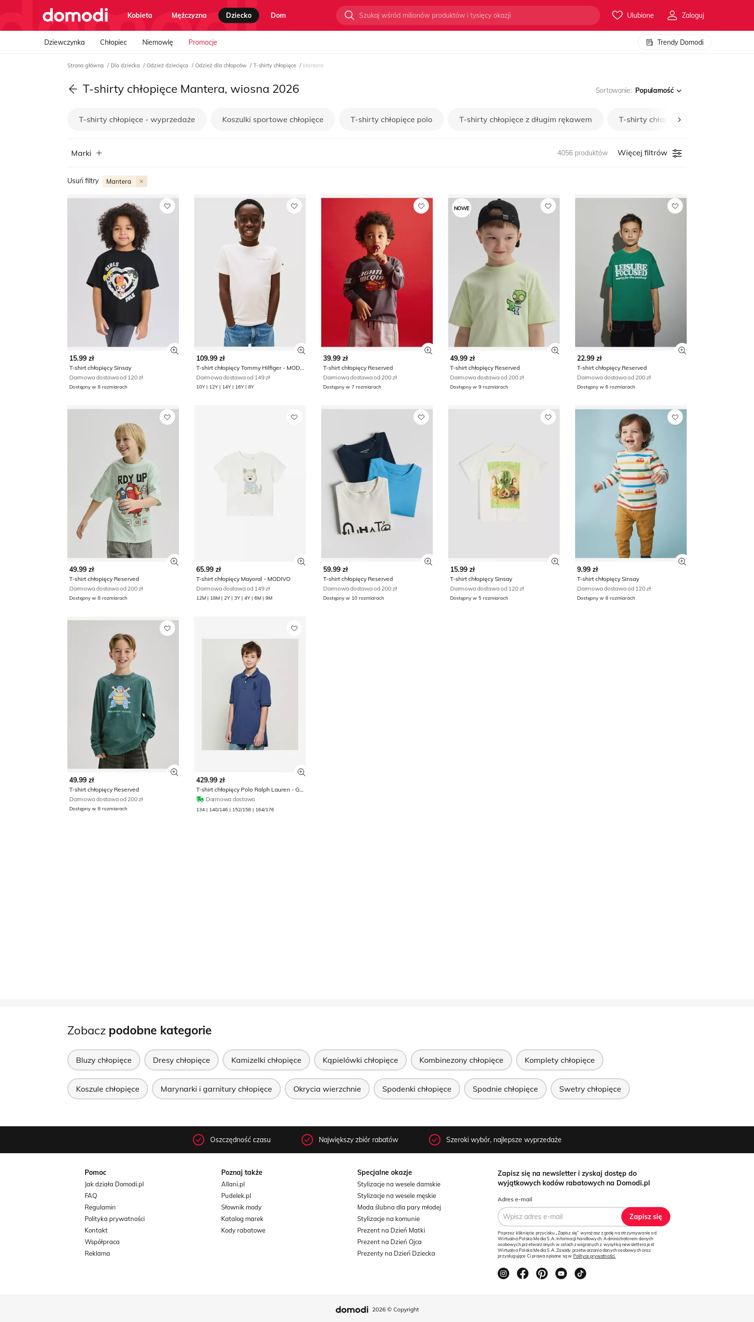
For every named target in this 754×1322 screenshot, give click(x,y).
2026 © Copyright (395, 1309)
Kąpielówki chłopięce (360, 1060)
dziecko (238, 15)
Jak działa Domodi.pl (114, 1184)
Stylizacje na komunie (388, 1218)
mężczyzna (189, 15)
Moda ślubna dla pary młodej (399, 1207)
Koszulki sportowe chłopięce (273, 119)
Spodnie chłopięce (505, 1089)
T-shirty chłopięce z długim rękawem (525, 119)
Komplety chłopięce (560, 1060)
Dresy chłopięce (181, 1060)
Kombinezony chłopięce (461, 1060)
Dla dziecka (126, 65)
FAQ (91, 1195)
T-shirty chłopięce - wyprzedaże (137, 119)
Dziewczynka (64, 42)
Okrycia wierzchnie (327, 1089)
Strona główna (86, 65)
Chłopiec (113, 42)
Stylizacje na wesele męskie (396, 1195)
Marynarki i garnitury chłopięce (216, 1089)
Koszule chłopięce (107, 1089)
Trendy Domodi (675, 42)
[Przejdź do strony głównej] (75, 15)
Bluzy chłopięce (104, 1060)
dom (278, 15)
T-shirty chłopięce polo (391, 119)
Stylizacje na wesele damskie (398, 1184)
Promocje (202, 42)
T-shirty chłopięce (275, 65)
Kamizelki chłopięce (266, 1060)
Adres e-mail (515, 1199)
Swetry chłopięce (590, 1089)
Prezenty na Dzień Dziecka (396, 1253)
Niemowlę (157, 42)
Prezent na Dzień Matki (391, 1230)
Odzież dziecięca (168, 65)
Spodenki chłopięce (417, 1089)
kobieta (139, 15)
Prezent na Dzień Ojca (389, 1242)
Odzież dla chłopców (221, 65)
